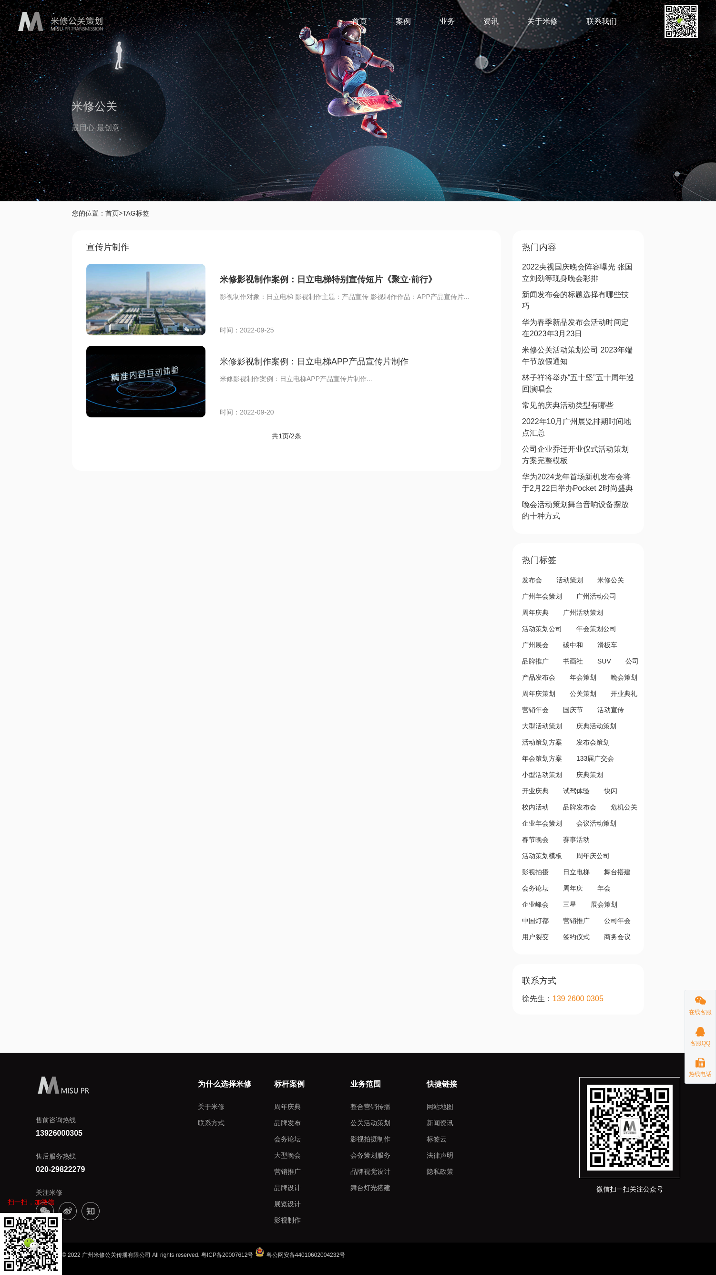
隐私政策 (440, 1171)
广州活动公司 (596, 596)
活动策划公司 (542, 628)
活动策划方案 (542, 742)
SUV (604, 660)
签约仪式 (576, 936)
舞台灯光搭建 (370, 1187)
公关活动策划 (370, 1122)
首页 (359, 21)
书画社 (573, 660)
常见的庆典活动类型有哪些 (568, 405)
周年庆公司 (593, 855)
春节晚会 (535, 839)
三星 (569, 904)
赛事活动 (576, 839)
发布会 (532, 579)
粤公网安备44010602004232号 (300, 1254)
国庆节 (573, 709)
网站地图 (440, 1106)
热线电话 (700, 1065)
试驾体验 (576, 790)
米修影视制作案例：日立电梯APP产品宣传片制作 (314, 361)
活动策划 (569, 579)
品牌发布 (287, 1122)
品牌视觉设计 (370, 1171)
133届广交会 (595, 758)
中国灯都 (535, 920)
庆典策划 (589, 774)
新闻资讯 (440, 1122)
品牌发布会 (579, 806)
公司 (632, 660)
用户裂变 (535, 936)
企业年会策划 (542, 823)
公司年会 (617, 920)
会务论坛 (535, 887)
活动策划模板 (542, 855)
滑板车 (607, 644)
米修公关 (610, 579)
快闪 (610, 790)
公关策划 (583, 693)
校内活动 (535, 806)
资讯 (491, 21)
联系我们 (601, 21)
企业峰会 (535, 904)
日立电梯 (576, 871)
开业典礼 (624, 693)
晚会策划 (624, 677)
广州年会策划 (542, 596)
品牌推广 (535, 660)
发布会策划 (593, 742)
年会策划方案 (542, 758)
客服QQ (700, 1034)
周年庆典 (535, 612)
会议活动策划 (596, 823)
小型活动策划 (542, 774)
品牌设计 (287, 1187)
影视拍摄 (535, 871)
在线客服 (700, 1003)
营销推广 (576, 920)
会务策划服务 (370, 1155)
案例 (403, 21)
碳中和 (573, 644)
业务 (447, 21)
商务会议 (617, 936)
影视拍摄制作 (370, 1138)
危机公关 (624, 806)
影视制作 (287, 1219)
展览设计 (287, 1203)
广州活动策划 (583, 612)
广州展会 (535, 644)
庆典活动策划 (596, 725)
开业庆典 (535, 790)
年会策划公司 (596, 628)
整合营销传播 (370, 1106)
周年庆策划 (538, 693)
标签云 (437, 1138)
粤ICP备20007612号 (227, 1254)
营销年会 (535, 709)
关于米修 (542, 21)
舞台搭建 (617, 871)
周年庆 (573, 887)
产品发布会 (538, 677)
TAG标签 (136, 213)
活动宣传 (610, 709)
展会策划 (604, 904)
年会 (604, 887)
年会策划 (583, 677)
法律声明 (440, 1155)
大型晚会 (287, 1155)
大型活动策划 (542, 725)
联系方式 (211, 1122)
